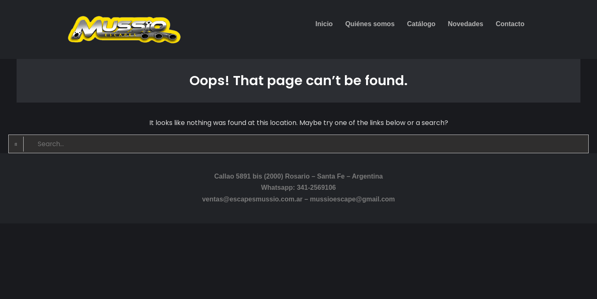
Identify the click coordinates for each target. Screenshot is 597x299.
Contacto (510, 23)
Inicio (324, 23)
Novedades (465, 23)
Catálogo (421, 23)
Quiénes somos (370, 23)
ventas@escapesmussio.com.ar (252, 199)
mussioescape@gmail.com (352, 199)
